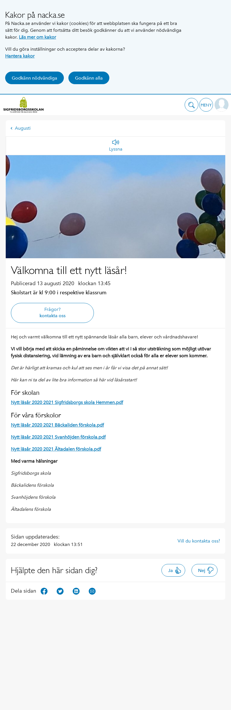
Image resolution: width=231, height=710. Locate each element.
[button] (191, 105)
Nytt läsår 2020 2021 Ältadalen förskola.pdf (56, 449)
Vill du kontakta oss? (198, 541)
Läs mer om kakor (37, 37)
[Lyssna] (116, 146)
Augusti (20, 128)
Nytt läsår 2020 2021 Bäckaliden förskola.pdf (57, 425)
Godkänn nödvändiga (34, 78)
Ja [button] (174, 570)
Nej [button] (206, 570)
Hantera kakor (20, 56)
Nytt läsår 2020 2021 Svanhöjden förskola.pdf (58, 437)
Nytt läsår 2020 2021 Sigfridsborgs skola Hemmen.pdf (67, 402)
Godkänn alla (89, 78)
